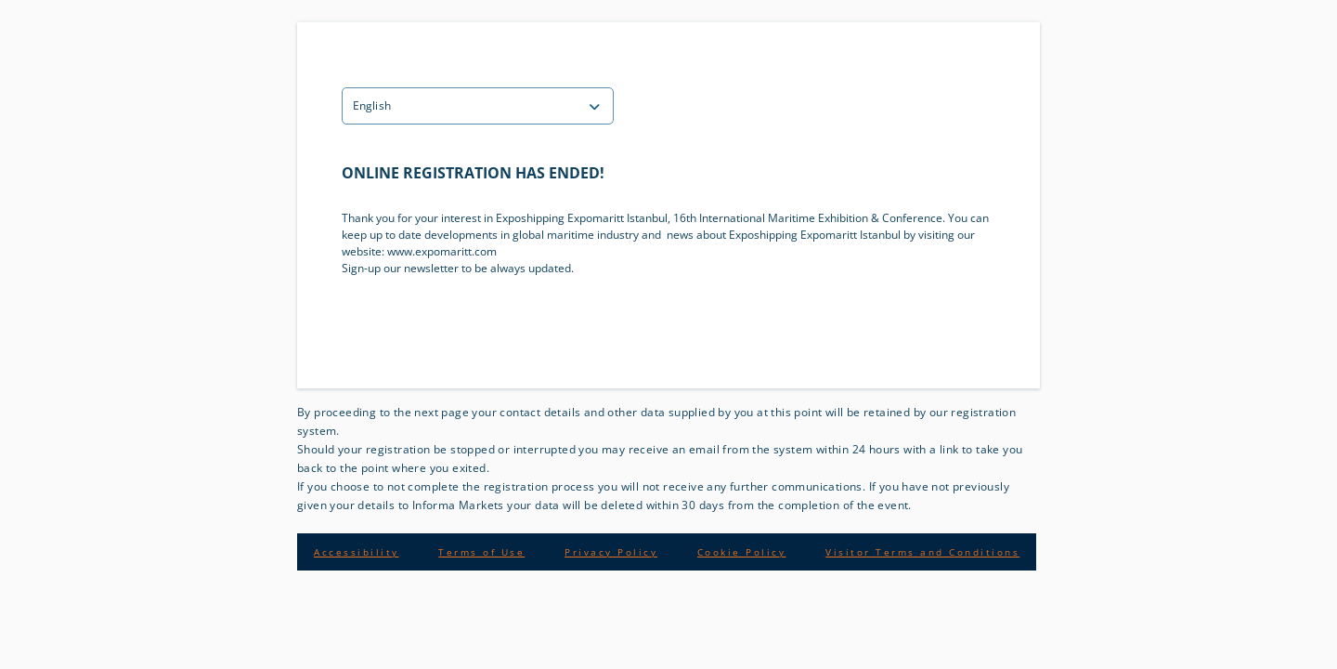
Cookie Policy (741, 551)
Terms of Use (481, 551)
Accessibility (356, 551)
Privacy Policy (611, 551)
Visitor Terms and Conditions (922, 551)
